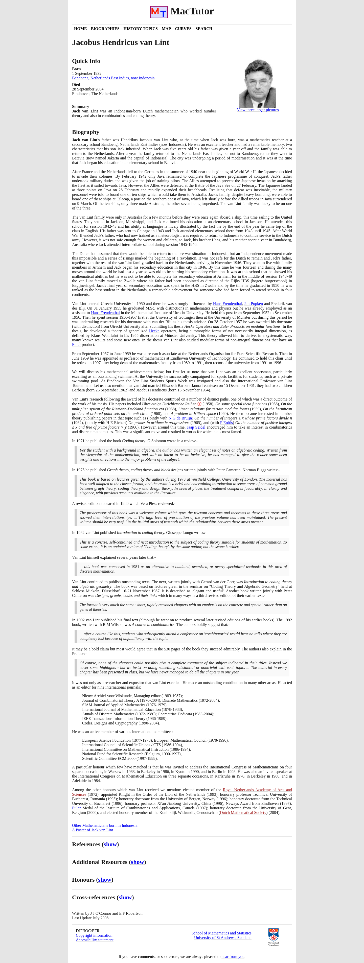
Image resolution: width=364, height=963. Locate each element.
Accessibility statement (94, 940)
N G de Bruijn (180, 418)
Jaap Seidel (196, 427)
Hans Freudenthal (227, 303)
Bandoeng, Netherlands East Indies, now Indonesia (113, 78)
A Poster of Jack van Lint (92, 830)
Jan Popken (253, 303)
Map (166, 29)
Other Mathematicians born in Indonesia (105, 825)
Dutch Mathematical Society (243, 812)
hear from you (232, 956)
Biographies (105, 29)
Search (204, 29)
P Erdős (226, 422)
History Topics (141, 29)
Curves (183, 29)
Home (80, 29)
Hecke (154, 331)
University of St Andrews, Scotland (223, 937)
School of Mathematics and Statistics (222, 933)
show (110, 844)
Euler (76, 344)
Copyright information (94, 935)
